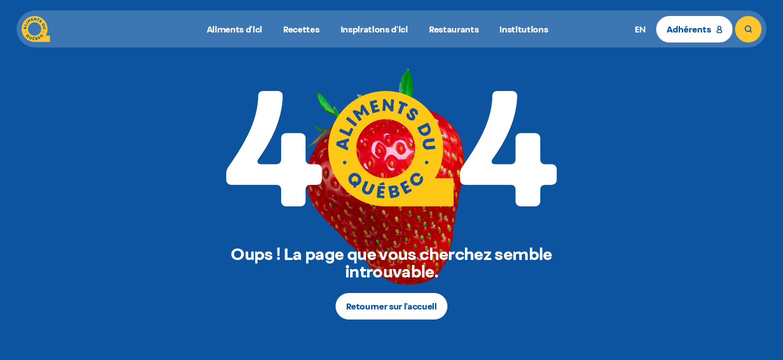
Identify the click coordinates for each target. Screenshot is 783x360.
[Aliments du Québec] (35, 29)
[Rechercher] (748, 29)
